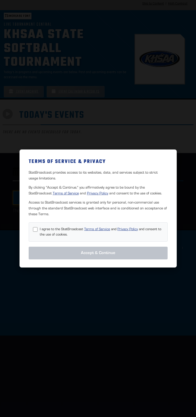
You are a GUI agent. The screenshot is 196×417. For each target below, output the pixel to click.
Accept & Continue (98, 253)
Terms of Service (66, 193)
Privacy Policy (97, 193)
